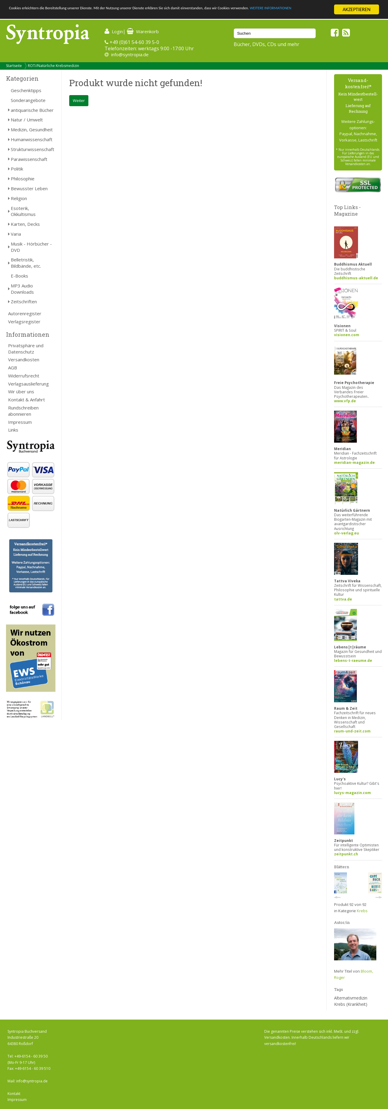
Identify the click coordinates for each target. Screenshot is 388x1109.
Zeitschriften (24, 301)
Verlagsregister (24, 322)
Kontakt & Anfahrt (26, 400)
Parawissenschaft (29, 159)
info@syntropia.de (130, 54)
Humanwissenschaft (31, 139)
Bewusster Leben (29, 188)
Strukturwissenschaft (32, 149)
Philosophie (22, 179)
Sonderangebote (28, 100)
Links (13, 430)
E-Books (19, 276)
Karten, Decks (25, 224)
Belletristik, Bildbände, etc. (26, 263)
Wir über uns (21, 391)
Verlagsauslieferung (28, 384)
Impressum (20, 422)
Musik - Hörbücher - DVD (31, 247)
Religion (19, 198)
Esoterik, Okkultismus (23, 211)
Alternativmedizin (350, 998)
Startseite (14, 65)
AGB (12, 368)
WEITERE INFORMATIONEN (37, 15)
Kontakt (13, 1093)
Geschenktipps (26, 90)
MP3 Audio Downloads (22, 289)
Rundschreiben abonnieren (23, 411)
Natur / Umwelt (27, 120)
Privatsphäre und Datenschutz (25, 348)
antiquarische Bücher (32, 110)
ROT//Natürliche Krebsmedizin (53, 65)
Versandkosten (23, 359)
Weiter (79, 100)
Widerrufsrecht (23, 376)
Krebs (362, 910)
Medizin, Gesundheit (32, 129)
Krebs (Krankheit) (350, 1004)
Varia (16, 234)
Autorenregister (24, 313)
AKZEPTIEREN (356, 9)
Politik (17, 169)
